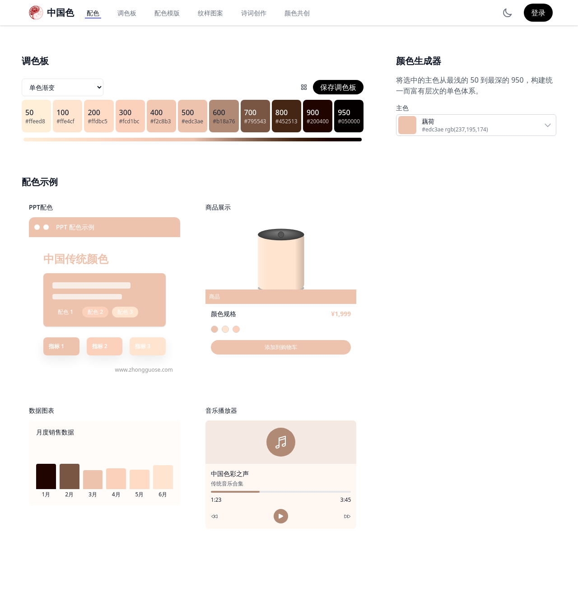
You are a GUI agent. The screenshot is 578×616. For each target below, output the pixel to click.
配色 (93, 13)
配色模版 (167, 13)
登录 (538, 13)
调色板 (126, 13)
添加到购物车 (281, 347)
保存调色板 (338, 87)
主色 (402, 107)
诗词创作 (253, 13)
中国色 (60, 12)
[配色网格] (304, 87)
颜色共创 (297, 13)
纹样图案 (210, 13)
